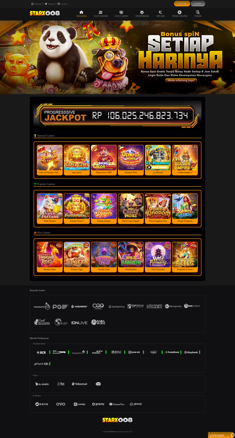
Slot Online (101, 13)
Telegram (49, 4)
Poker (198, 13)
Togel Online (179, 13)
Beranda (82, 13)
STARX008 (111, 431)
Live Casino (121, 13)
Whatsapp (36, 4)
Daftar (182, 3)
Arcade (160, 13)
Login (198, 3)
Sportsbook (142, 13)
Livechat (62, 4)
